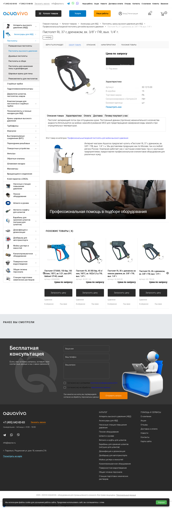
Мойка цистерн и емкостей (21, 246)
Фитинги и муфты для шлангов (21, 211)
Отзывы (128, 4)
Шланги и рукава (21, 203)
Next (167, 273)
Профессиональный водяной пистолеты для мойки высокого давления (97, 138)
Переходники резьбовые (22, 143)
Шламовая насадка (16, 164)
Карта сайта (146, 441)
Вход (125, 14)
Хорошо (161, 502)
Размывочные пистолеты (20, 46)
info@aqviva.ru (58, 4)
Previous (44, 273)
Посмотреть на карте (12, 456)
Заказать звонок (42, 3)
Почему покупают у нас (116, 115)
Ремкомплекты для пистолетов (22, 78)
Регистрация (133, 14)
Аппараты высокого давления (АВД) (21, 26)
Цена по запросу (116, 53)
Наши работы (87, 4)
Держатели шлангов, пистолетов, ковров (16, 95)
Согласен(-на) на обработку (89, 387)
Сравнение (48, 299)
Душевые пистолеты (17, 56)
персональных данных (101, 387)
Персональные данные (126, 495)
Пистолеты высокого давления (22, 51)
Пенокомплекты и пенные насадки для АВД (19, 112)
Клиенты (155, 4)
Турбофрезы (22, 126)
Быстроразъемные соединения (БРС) (22, 137)
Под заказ (111, 68)
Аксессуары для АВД (21, 34)
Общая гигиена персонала (21, 270)
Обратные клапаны (16, 158)
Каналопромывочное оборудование (21, 254)
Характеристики (74, 115)
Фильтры (11, 153)
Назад (48, 37)
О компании (146, 4)
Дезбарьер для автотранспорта (21, 239)
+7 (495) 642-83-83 (14, 422)
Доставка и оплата (116, 4)
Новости (103, 4)
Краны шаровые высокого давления (19, 119)
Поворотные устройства (22, 148)
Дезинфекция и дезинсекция (21, 231)
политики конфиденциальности (103, 383)
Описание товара (55, 115)
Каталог (103, 412)
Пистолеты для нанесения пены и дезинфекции (20, 67)
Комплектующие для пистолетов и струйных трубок (22, 103)
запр (167, 15)
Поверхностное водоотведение (21, 262)
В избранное (48, 304)
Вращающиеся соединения (19, 174)
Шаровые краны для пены (20, 73)
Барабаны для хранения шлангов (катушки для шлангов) (21, 221)
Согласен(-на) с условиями (92, 383)
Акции (96, 4)
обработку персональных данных (86, 397)
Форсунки (22, 131)
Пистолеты (22, 41)
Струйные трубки (15, 84)
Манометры (12, 169)
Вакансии (164, 4)
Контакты (136, 4)
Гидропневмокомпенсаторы (20, 89)
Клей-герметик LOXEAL (17, 179)
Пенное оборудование (21, 195)
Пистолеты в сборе (17, 61)
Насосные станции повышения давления (21, 186)
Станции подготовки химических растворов (19, 278)
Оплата (87, 115)
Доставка (98, 115)
